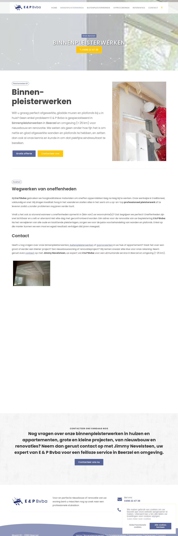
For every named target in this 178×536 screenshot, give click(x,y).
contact (29, 253)
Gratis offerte (24, 153)
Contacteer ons (50, 153)
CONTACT (153, 7)
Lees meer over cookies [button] (139, 519)
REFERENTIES (139, 7)
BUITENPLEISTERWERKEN (98, 7)
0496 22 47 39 (89, 49)
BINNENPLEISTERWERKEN (72, 7)
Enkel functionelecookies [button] (137, 526)
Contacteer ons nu (89, 462)
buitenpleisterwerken (81, 245)
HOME (54, 7)
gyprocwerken (105, 245)
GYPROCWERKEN (121, 7)
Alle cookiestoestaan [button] (160, 526)
